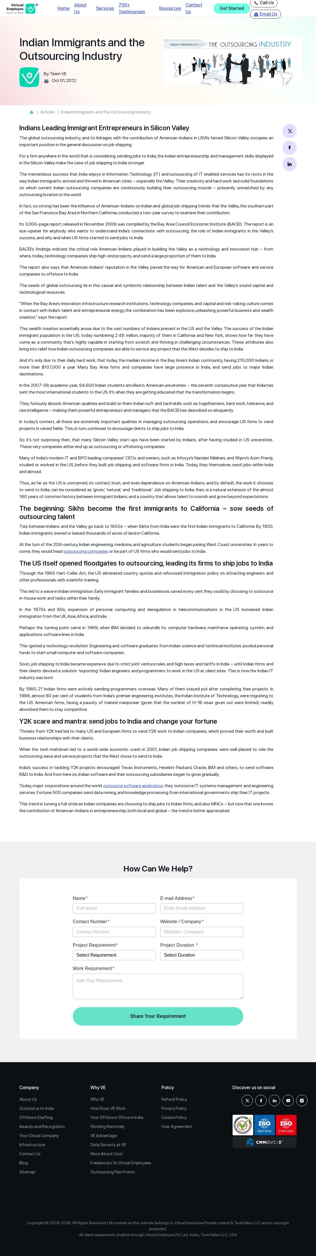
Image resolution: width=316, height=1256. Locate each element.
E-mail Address (176, 898)
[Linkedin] (274, 1100)
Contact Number (90, 921)
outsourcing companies (85, 551)
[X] (247, 1100)
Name (79, 898)
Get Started (232, 8)
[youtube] (288, 1100)
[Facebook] (261, 1100)
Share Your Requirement (158, 1016)
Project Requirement (94, 945)
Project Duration (178, 945)
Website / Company (180, 921)
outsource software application (133, 785)
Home (63, 8)
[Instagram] (301, 1100)
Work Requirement (92, 968)
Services (105, 8)
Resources (170, 8)
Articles (47, 112)
